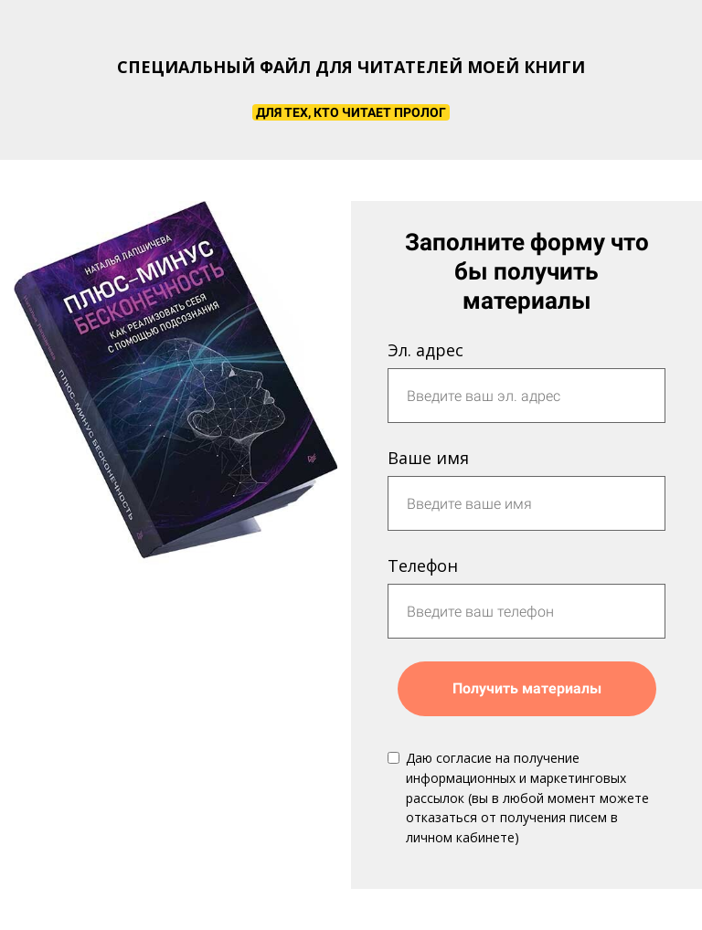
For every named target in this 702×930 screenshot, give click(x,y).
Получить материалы (526, 688)
